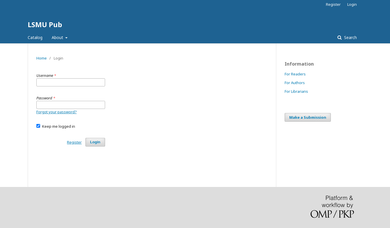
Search (350, 37)
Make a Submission (307, 117)
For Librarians (296, 91)
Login (352, 4)
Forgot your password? (56, 111)
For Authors (295, 82)
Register (333, 4)
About (58, 37)
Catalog (35, 37)
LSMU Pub (45, 24)
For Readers (295, 74)
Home (41, 58)
